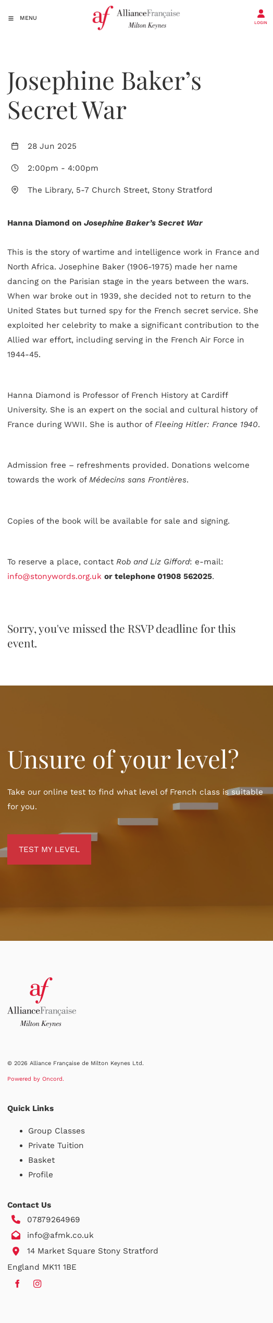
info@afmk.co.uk (60, 1235)
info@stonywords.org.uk (54, 576)
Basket (41, 1160)
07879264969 (53, 1219)
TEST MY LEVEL (37, 841)
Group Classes (56, 1131)
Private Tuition (56, 1145)
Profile (40, 1174)
